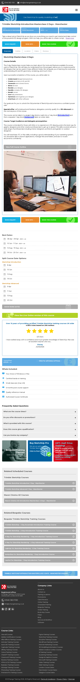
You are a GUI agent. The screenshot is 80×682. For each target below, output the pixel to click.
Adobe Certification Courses (11, 637)
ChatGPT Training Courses (10, 655)
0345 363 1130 (8, 3)
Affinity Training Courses (9, 650)
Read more (70, 38)
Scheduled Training (44, 604)
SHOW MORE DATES (12, 307)
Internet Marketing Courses (48, 644)
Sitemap (71, 679)
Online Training (43, 602)
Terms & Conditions (48, 679)
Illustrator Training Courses (10, 665)
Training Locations (44, 594)
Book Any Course (44, 612)
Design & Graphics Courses (48, 657)
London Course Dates (46, 667)
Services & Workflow (45, 620)
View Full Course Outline (16, 147)
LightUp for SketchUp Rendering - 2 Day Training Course (27, 548)
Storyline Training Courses (48, 639)
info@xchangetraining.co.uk (29, 3)
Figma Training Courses (47, 634)
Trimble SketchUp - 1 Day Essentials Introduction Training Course (30, 525)
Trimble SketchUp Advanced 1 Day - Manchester (24, 489)
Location (27, 51)
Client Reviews (43, 599)
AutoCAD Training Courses (10, 644)
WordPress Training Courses (48, 642)
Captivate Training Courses (10, 647)
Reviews (46, 51)
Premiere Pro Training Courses (11, 672)
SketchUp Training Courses (48, 637)
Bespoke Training (44, 607)
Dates (37, 51)
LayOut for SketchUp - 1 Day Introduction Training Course (27, 560)
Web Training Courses (46, 665)
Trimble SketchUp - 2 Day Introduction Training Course (26, 530)
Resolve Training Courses (9, 660)
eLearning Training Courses (48, 655)
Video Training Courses (47, 662)
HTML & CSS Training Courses (11, 662)
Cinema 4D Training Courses (11, 657)
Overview (7, 51)
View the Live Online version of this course (34, 315)
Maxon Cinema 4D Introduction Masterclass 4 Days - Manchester (30, 501)
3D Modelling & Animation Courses (51, 647)
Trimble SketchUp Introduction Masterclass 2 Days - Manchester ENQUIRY (36, 573)
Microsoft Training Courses (48, 660)
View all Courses (6, 634)
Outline (17, 51)
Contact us (41, 592)
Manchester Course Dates (48, 670)
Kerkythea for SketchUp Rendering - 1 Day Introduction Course (29, 554)
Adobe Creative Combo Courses (50, 650)
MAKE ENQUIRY (11, 44)
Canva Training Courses (9, 652)
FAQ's (40, 615)
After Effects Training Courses (11, 639)
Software (41, 622)
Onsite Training (43, 610)
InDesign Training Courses (10, 667)
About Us (41, 589)
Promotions (42, 597)
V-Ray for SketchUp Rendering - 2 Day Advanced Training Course (30, 542)
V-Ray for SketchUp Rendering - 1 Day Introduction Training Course (31, 536)
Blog (39, 617)
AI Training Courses (45, 652)
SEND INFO (30, 44)
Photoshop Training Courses (11, 670)
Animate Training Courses (10, 642)
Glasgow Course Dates (47, 672)
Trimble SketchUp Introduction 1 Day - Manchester (25, 483)
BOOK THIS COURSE (49, 44)
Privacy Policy (62, 679)
